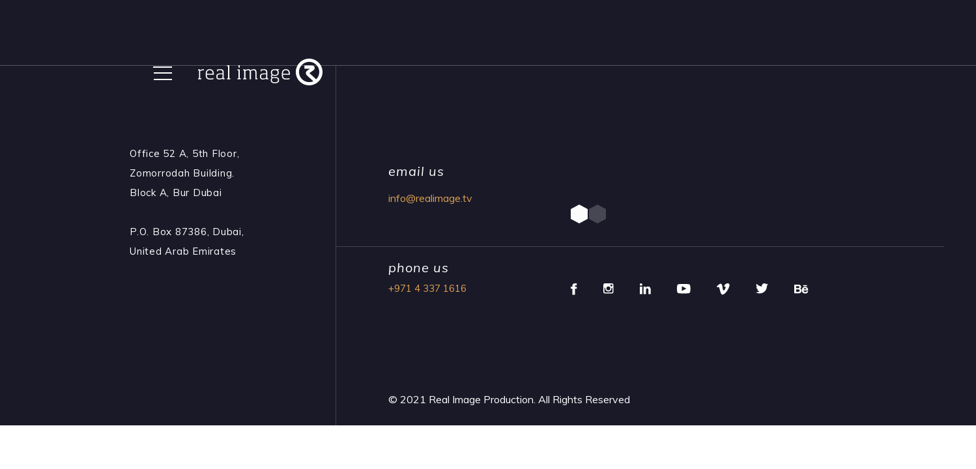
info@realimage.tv (430, 198)
